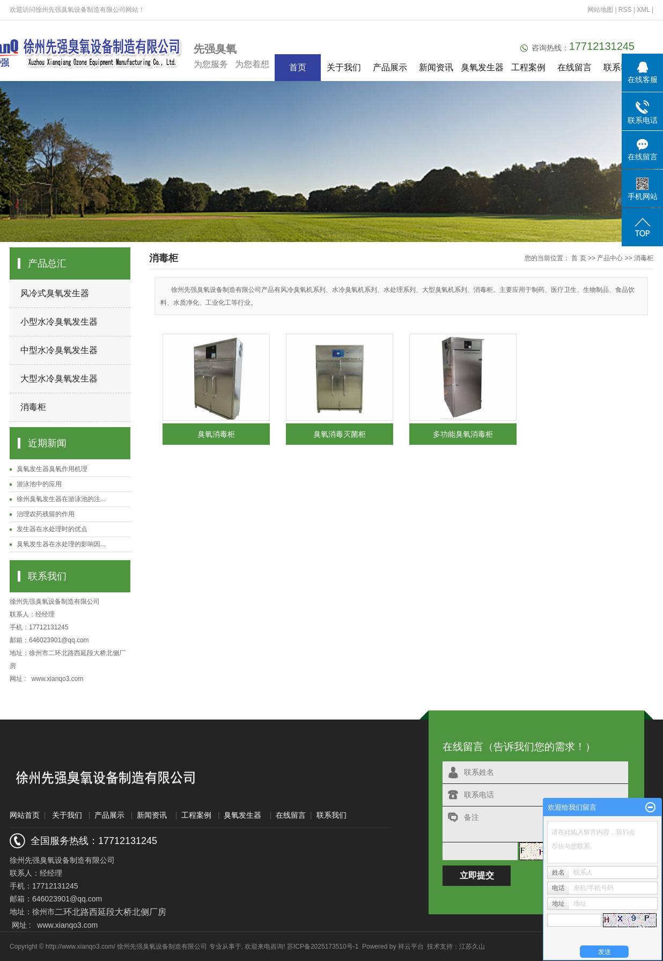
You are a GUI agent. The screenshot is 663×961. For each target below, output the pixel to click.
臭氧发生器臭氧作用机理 (52, 469)
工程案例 (528, 67)
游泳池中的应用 (39, 484)
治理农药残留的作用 (46, 514)
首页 (297, 67)
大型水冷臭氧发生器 (59, 378)
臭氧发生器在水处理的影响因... (61, 544)
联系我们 (620, 67)
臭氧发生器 (482, 67)
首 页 (578, 258)
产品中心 (610, 258)
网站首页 (25, 815)
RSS (625, 9)
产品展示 (390, 67)
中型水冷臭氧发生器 (59, 350)
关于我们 (344, 67)
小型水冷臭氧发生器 (59, 321)
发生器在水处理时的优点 (52, 529)
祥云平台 (411, 946)
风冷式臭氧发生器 (54, 293)
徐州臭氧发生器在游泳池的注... (61, 499)
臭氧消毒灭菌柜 (339, 434)
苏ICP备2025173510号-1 (322, 946)
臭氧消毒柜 (216, 434)
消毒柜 (33, 407)
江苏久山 (472, 946)
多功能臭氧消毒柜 (463, 434)
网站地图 (601, 9)
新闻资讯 (436, 67)
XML (643, 9)
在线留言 (574, 67)
